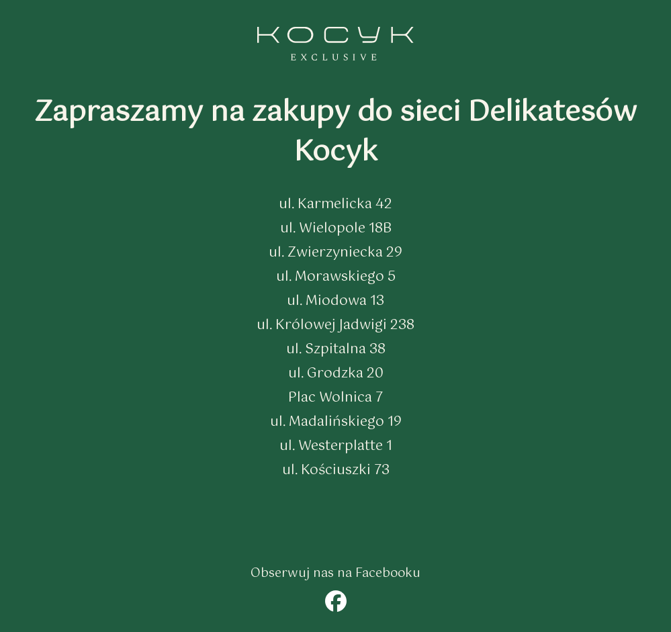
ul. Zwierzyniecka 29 (335, 253)
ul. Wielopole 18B (336, 229)
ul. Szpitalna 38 (336, 349)
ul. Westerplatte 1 (335, 446)
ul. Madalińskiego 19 (336, 422)
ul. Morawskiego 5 (336, 277)
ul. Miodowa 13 (335, 301)
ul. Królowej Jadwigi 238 (335, 325)
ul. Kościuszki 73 (336, 470)
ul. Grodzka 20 (336, 374)
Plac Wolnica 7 (335, 398)
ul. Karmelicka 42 (335, 204)
